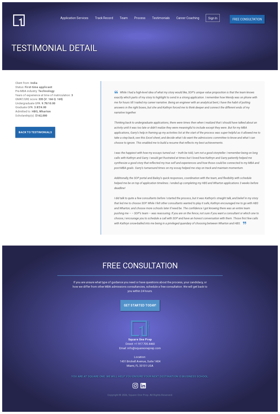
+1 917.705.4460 (144, 343)
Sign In (212, 18)
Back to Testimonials (35, 132)
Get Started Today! (140, 305)
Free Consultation (247, 19)
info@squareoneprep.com (144, 348)
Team (124, 18)
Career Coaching (187, 18)
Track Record (104, 18)
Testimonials (161, 18)
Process (139, 18)
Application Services (74, 18)
